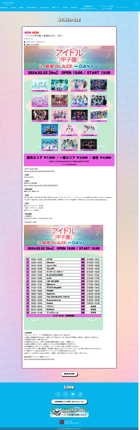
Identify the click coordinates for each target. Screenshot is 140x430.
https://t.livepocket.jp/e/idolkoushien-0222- (39, 171)
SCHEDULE (4, 7)
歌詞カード (55, 7)
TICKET (13, 7)
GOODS (65, 7)
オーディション (122, 7)
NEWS (21, 7)
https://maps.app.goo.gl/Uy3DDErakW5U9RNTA (41, 185)
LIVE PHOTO (44, 7)
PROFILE (74, 7)
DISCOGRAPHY (32, 7)
